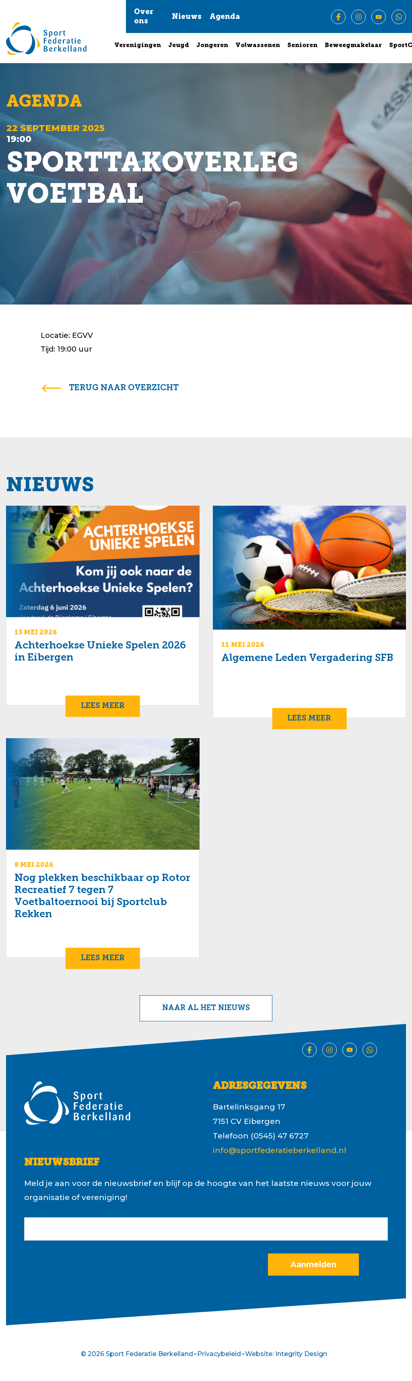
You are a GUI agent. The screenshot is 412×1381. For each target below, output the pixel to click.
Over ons (143, 16)
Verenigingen (137, 46)
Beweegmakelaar (353, 46)
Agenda (225, 17)
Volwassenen (257, 46)
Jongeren (212, 46)
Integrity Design (301, 1354)
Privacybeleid (219, 1354)
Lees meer (103, 706)
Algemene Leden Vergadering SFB (307, 658)
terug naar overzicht (124, 388)
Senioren (302, 46)
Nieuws (187, 17)
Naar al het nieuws (206, 1008)
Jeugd (178, 46)
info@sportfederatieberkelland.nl (279, 1150)
